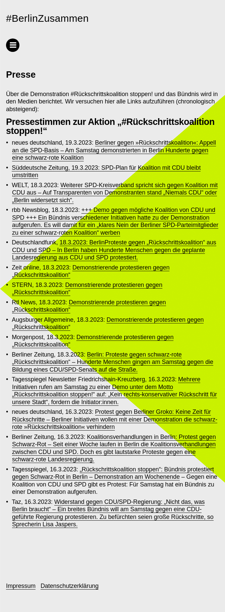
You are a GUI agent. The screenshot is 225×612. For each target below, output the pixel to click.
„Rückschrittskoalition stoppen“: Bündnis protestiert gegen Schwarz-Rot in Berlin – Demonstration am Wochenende (113, 473)
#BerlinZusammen (47, 18)
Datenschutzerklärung (69, 586)
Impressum (20, 586)
